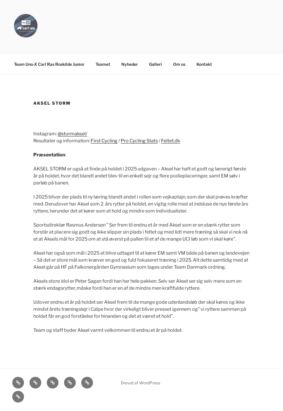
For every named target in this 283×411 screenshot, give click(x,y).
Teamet (103, 64)
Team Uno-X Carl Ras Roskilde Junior (49, 64)
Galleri (155, 64)
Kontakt (204, 64)
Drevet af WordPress (140, 382)
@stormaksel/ (72, 134)
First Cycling (104, 141)
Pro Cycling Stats (139, 141)
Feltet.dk (170, 141)
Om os (179, 64)
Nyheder (129, 64)
